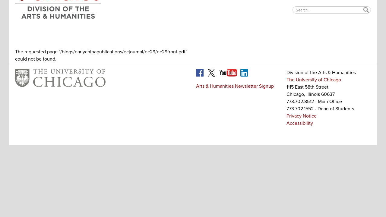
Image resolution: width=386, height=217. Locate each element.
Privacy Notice (301, 115)
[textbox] (332, 9)
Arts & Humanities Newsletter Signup (235, 86)
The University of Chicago (313, 79)
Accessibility (299, 123)
